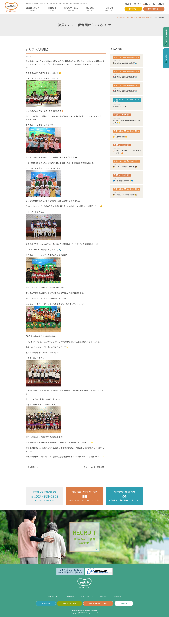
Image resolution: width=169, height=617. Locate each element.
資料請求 (166, 57)
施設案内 (70, 596)
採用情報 (132, 9)
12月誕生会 (33, 467)
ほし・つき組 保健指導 (94, 467)
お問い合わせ (153, 9)
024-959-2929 (154, 4)
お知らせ (103, 596)
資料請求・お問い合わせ (98, 603)
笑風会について (54, 596)
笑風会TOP (46, 603)
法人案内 (117, 596)
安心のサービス (87, 596)
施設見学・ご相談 (69, 603)
